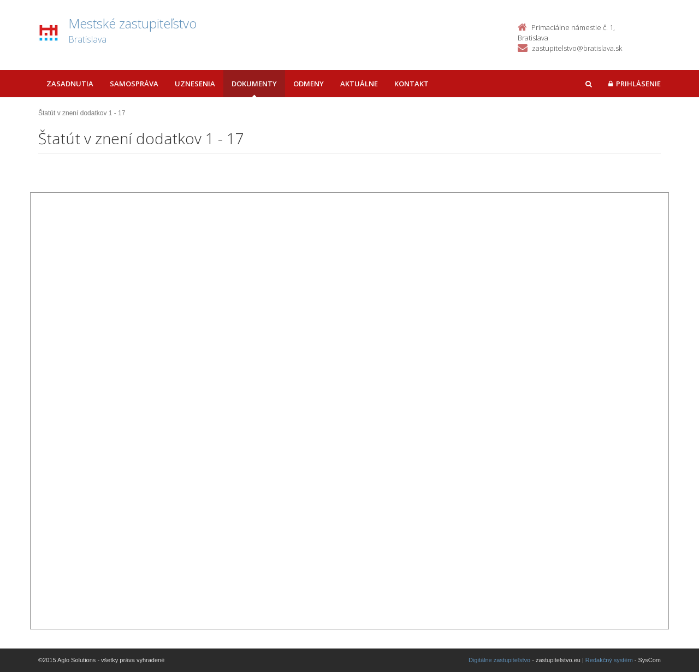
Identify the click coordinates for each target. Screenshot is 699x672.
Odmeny (308, 84)
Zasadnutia (69, 84)
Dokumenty (254, 84)
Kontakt (411, 84)
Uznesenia (195, 84)
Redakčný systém (609, 660)
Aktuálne (359, 84)
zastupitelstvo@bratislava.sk (577, 48)
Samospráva (134, 84)
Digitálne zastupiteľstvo (499, 660)
